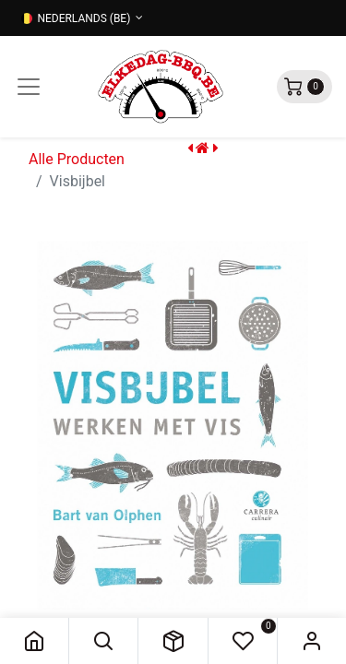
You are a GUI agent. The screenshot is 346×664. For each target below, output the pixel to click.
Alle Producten (77, 159)
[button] (103, 641)
